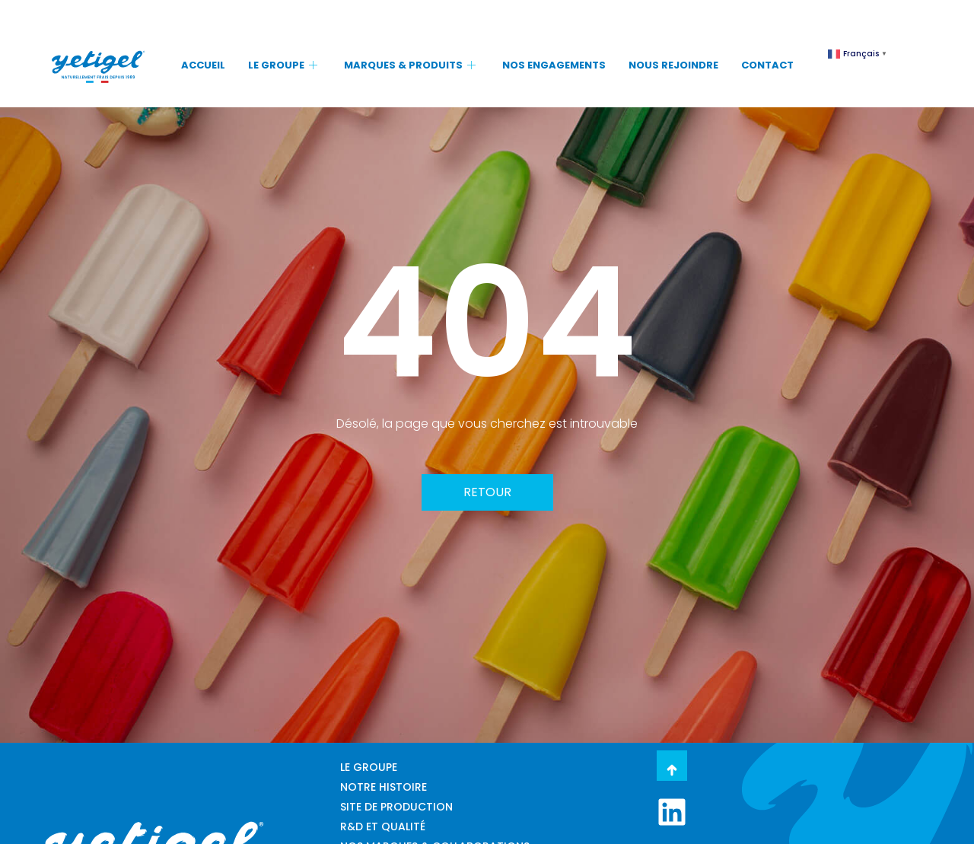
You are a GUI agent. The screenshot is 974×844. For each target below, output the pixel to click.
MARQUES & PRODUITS (411, 65)
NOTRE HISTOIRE (383, 787)
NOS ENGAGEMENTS (554, 65)
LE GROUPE (284, 65)
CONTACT (767, 65)
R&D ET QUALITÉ (382, 826)
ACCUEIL (203, 65)
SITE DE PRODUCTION (396, 806)
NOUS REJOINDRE (673, 65)
